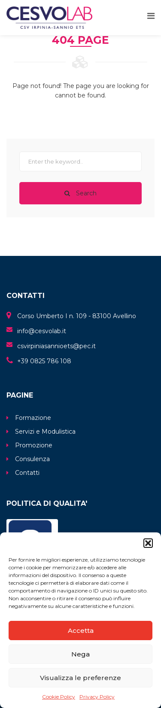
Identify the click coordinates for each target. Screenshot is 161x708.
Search (80, 193)
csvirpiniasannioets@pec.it (56, 346)
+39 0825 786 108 (44, 361)
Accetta (81, 630)
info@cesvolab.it (41, 331)
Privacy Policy (97, 696)
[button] (148, 543)
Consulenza (32, 459)
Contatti (27, 473)
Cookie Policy (58, 696)
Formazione (33, 418)
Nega (80, 654)
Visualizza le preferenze (80, 678)
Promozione (33, 445)
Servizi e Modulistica (45, 431)
